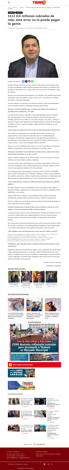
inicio (9, 7)
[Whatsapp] (32, 81)
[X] (26, 81)
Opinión (21, 7)
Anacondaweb (29, 468)
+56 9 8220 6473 (20, 456)
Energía (15, 7)
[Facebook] (23, 81)
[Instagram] (29, 81)
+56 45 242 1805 (11, 456)
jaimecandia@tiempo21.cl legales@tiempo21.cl (18, 457)
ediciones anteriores (23, 365)
